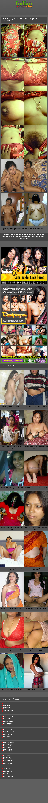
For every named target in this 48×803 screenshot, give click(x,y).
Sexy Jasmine (6, 707)
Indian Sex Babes (7, 749)
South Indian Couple (8, 710)
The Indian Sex (7, 768)
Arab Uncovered (7, 738)
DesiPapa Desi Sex (8, 722)
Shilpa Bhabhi (6, 712)
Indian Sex (6, 720)
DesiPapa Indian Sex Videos (30, 11)
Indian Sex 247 (7, 762)
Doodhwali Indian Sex (9, 770)
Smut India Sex (7, 775)
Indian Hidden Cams (8, 731)
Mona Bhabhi (6, 704)
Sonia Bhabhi (6, 705)
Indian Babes (6, 736)
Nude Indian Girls (7, 751)
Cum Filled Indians (8, 759)
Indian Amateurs (7, 734)
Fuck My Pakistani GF (9, 725)
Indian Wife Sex (7, 773)
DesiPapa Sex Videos (8, 730)
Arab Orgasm (6, 755)
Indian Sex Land (7, 764)
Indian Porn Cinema (8, 743)
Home (10, 11)
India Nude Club (7, 760)
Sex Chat (17, 11)
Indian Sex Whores (8, 744)
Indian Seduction (7, 746)
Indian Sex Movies (24, 13)
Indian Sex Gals (7, 747)
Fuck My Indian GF (8, 733)
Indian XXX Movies (8, 776)
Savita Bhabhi (6, 709)
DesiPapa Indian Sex (8, 717)
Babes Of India (7, 757)
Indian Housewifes (8, 723)
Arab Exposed (7, 718)
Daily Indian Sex (7, 772)
